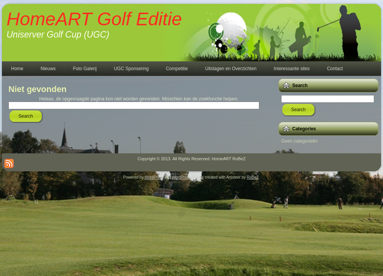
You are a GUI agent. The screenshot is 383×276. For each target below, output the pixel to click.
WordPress (153, 177)
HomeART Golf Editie (94, 19)
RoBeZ (253, 177)
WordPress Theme (188, 177)
